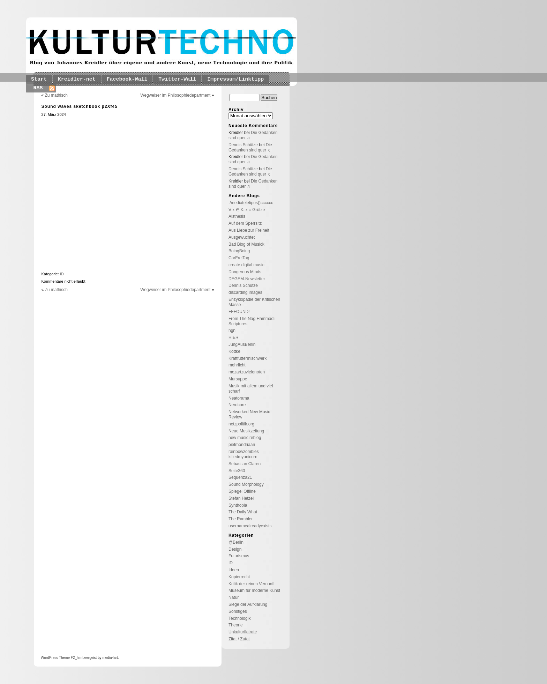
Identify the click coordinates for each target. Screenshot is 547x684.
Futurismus (238, 555)
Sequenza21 (240, 477)
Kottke (234, 351)
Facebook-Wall (127, 79)
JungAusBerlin (241, 344)
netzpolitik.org (241, 424)
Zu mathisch (56, 95)
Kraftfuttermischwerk (247, 358)
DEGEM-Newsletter (246, 278)
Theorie (235, 625)
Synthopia (237, 505)
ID (62, 274)
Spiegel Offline (242, 491)
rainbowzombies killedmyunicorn (243, 454)
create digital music (246, 264)
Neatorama (238, 398)
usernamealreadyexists (249, 525)
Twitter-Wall (177, 79)
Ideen (233, 569)
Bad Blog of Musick (246, 244)
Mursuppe (237, 379)
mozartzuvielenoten (246, 372)
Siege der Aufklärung (247, 604)
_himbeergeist (86, 658)
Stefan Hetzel (241, 498)
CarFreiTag (238, 257)
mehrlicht (237, 365)
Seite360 (236, 470)
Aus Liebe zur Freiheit (248, 230)
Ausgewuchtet (241, 237)
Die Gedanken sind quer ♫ (250, 147)
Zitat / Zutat (239, 639)
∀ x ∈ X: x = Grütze (246, 209)
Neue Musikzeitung (246, 431)
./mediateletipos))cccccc (250, 202)
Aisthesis (236, 216)
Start (39, 79)
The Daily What (242, 512)
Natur (233, 597)
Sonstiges (237, 611)
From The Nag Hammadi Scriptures (251, 321)
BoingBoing (239, 250)
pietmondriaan (241, 444)
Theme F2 (66, 658)
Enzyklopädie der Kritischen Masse (254, 302)
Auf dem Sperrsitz (245, 223)
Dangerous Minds (244, 271)
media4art (110, 658)
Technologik (239, 618)
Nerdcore (237, 404)
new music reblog (244, 437)
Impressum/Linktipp (235, 79)
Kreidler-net (77, 79)
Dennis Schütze (243, 144)
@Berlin (235, 542)
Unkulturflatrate (242, 632)
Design (234, 549)
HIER (233, 337)
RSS (38, 88)
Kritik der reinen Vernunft (251, 583)
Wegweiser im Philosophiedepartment (175, 95)
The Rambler (240, 518)
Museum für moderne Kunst (254, 590)
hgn (231, 330)
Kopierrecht (239, 576)
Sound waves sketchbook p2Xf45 (80, 106)
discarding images (245, 292)
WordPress (49, 658)
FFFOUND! (239, 311)
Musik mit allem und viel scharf (250, 389)
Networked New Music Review (249, 414)
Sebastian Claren (244, 463)
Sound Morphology (246, 484)
